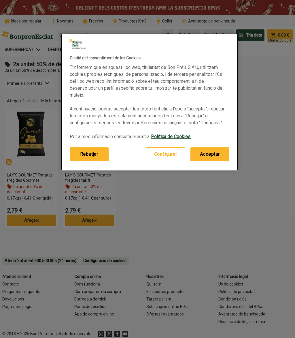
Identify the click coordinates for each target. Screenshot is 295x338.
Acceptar (210, 154)
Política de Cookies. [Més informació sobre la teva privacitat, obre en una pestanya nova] (171, 136)
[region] (149, 102)
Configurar (165, 154)
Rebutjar (89, 154)
